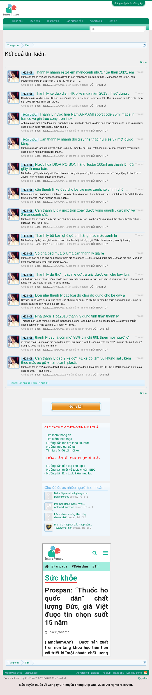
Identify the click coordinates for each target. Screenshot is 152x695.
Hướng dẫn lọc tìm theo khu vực (67, 443)
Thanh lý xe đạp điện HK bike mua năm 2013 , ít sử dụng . (75, 93)
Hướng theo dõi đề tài (60, 446)
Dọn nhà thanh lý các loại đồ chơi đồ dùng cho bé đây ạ (73, 295)
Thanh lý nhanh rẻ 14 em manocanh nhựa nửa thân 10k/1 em (77, 72)
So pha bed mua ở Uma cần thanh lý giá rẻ (62, 253)
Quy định (143, 678)
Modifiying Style (13, 672)
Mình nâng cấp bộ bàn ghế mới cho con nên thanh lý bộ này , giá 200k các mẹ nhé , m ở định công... (77, 240)
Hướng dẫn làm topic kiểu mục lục (69, 473)
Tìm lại (143, 62)
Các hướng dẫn (74, 21)
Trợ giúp (106, 672)
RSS (145, 672)
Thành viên (53, 21)
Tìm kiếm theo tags (59, 438)
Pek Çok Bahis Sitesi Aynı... (69, 504)
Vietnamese (31, 672)
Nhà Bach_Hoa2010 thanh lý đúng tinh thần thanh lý (70, 316)
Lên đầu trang (134, 672)
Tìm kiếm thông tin (58, 435)
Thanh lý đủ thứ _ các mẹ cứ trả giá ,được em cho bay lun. (75, 274)
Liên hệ (113, 21)
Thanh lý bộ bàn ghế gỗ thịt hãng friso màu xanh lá (69, 235)
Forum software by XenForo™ (35, 678)
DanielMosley (61, 496)
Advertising (96, 21)
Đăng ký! (76, 406)
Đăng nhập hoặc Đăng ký (129, 3)
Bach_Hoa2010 (43, 84)
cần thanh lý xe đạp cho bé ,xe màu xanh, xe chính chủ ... (74, 189)
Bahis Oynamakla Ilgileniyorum (71, 493)
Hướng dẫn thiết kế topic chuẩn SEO (70, 469)
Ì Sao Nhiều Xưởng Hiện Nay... (71, 514)
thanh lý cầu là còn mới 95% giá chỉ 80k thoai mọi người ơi (75, 337)
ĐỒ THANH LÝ (98, 84)
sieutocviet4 (60, 517)
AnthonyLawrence (64, 507)
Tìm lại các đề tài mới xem (63, 450)
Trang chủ (17, 21)
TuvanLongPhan (63, 527)
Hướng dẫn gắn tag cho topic (65, 465)
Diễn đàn (35, 21)
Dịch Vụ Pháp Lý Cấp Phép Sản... (73, 524)
